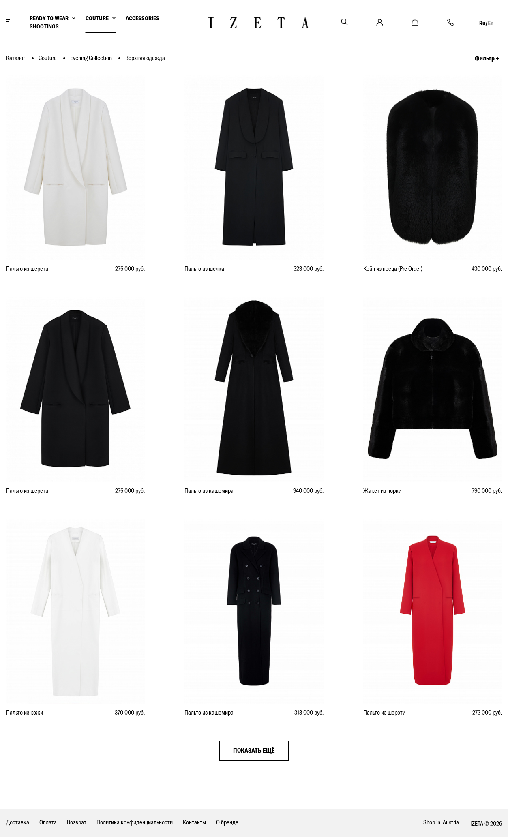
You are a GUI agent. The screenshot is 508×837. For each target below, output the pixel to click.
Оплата (48, 822)
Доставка (17, 822)
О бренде (227, 822)
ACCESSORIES (142, 18)
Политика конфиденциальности (134, 822)
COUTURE (97, 18)
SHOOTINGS (44, 26)
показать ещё (254, 750)
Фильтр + (487, 58)
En (490, 23)
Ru (482, 23)
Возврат (76, 822)
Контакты (194, 822)
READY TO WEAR (49, 18)
